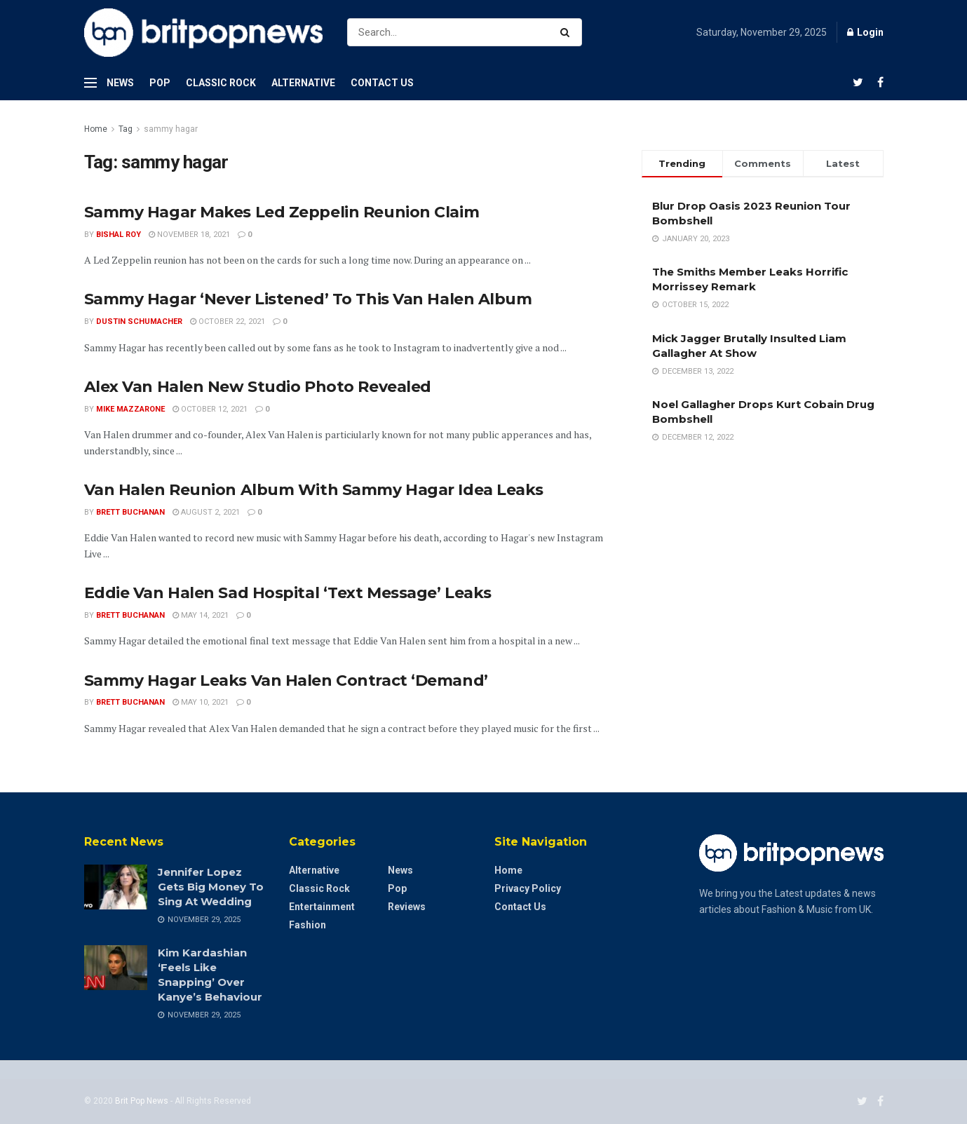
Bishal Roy (118, 234)
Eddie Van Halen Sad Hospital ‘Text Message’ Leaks (288, 592)
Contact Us (382, 82)
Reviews (407, 906)
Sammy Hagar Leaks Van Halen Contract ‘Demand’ (286, 680)
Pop (159, 82)
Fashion (307, 924)
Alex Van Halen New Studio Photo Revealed (257, 386)
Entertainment (322, 906)
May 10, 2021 (201, 702)
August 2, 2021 (206, 512)
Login (865, 32)
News (120, 82)
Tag (126, 129)
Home (95, 129)
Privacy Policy (527, 888)
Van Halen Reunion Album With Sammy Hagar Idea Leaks (314, 489)
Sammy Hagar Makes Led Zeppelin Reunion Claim (282, 212)
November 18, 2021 (189, 234)
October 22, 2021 (227, 321)
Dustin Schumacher (139, 321)
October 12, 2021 (210, 409)
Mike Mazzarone (130, 409)
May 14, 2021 (201, 615)
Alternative (303, 82)
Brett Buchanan (130, 512)
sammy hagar (171, 129)
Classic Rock (221, 82)
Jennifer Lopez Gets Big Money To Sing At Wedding (211, 886)
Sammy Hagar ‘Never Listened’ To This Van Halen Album (308, 299)
